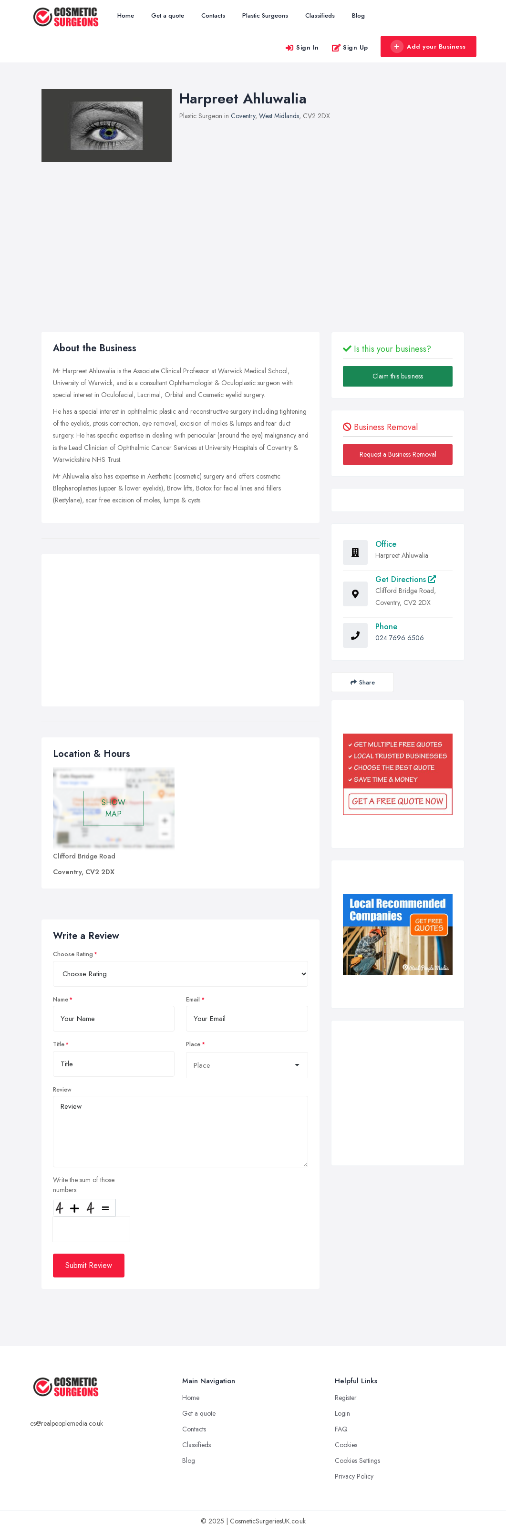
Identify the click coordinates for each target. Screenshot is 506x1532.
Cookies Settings (357, 1460)
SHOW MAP (113, 808)
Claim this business (397, 376)
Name (60, 999)
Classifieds (320, 15)
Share (363, 682)
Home (125, 15)
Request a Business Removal (398, 454)
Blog (358, 15)
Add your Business (428, 46)
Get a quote (167, 15)
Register (346, 1397)
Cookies (346, 1445)
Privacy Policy (354, 1476)
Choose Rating (73, 954)
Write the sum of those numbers (83, 1185)
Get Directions (405, 579)
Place (193, 1044)
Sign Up (350, 47)
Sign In (302, 47)
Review (62, 1089)
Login (342, 1413)
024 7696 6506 (399, 638)
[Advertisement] (181, 632)
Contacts (213, 15)
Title (58, 1044)
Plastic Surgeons (265, 15)
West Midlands (279, 116)
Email (193, 999)
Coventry (243, 116)
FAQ (341, 1429)
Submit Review (88, 1265)
